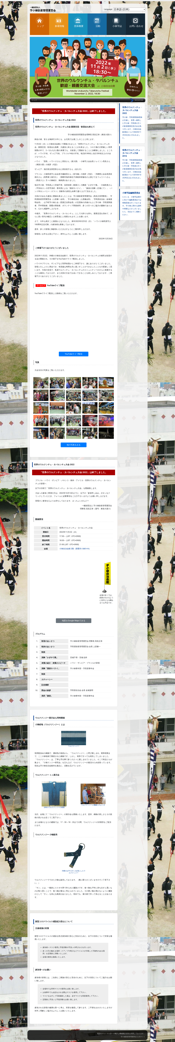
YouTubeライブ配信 (73, 354)
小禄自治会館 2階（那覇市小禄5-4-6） (75, 549)
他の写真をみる (73, 445)
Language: (108, 9)
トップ (34, 100)
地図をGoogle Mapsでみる (73, 620)
